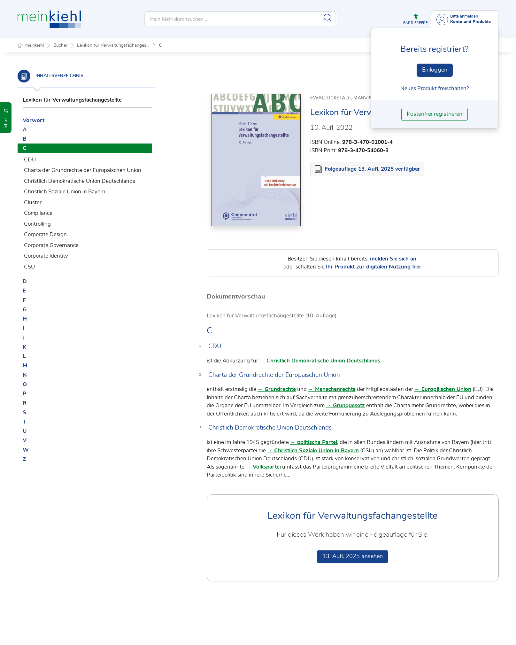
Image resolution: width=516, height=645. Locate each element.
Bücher (60, 45)
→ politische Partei (313, 442)
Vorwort (33, 120)
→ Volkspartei (263, 467)
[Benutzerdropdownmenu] (464, 19)
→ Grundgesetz (345, 405)
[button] (416, 19)
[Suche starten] (327, 18)
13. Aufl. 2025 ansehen (352, 557)
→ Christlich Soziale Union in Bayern (313, 451)
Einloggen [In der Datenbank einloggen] (434, 70)
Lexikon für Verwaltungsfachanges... (113, 45)
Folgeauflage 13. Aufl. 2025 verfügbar (372, 169)
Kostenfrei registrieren (434, 114)
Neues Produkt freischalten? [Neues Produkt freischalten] (434, 88)
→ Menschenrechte (332, 389)
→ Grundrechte (277, 389)
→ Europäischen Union (442, 389)
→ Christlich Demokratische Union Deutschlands (319, 361)
